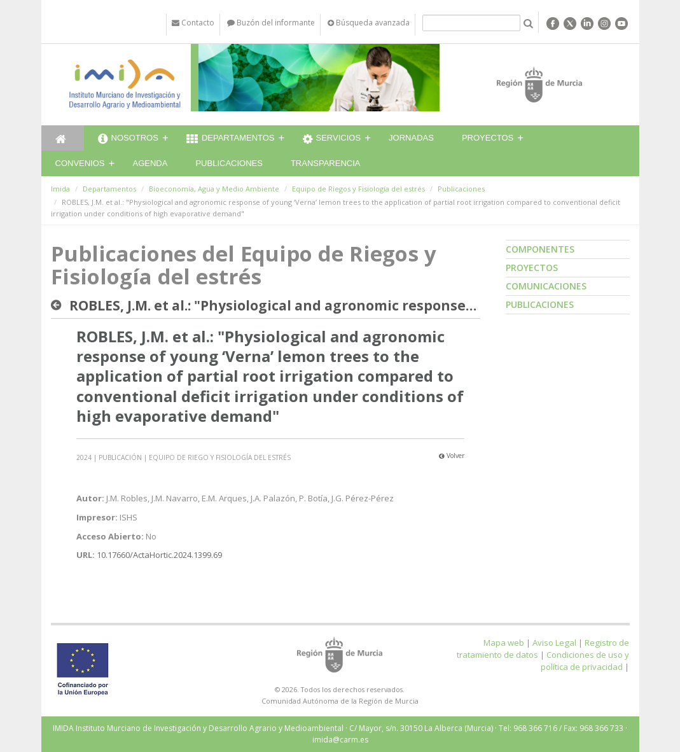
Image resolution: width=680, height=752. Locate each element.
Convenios (80, 163)
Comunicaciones (546, 286)
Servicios (332, 139)
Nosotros (128, 139)
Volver (451, 455)
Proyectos (487, 138)
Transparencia (326, 163)
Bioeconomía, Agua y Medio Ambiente (214, 188)
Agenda (150, 163)
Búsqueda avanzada (369, 22)
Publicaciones (228, 163)
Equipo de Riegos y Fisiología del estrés (358, 188)
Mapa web (503, 642)
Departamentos (230, 139)
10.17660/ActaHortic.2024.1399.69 (159, 555)
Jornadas (411, 138)
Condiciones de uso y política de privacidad (585, 660)
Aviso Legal (554, 642)
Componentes (540, 249)
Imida (60, 188)
